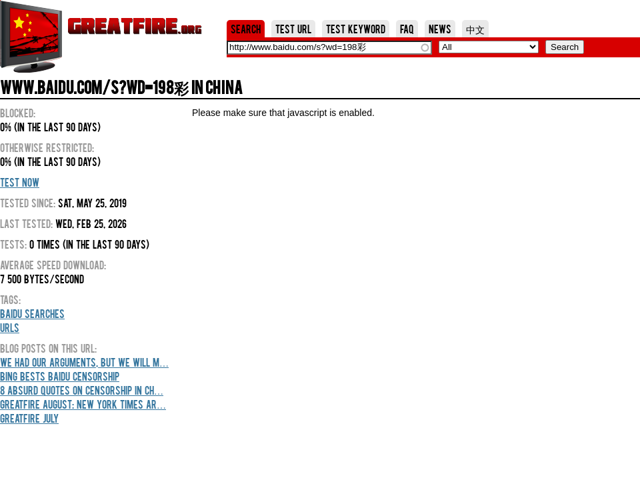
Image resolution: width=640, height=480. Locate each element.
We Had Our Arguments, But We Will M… (84, 362)
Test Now (19, 182)
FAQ (407, 29)
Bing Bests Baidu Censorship (59, 376)
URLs (9, 327)
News (440, 29)
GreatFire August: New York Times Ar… (83, 404)
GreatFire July (29, 418)
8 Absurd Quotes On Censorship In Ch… (81, 390)
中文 (475, 29)
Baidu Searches (32, 313)
